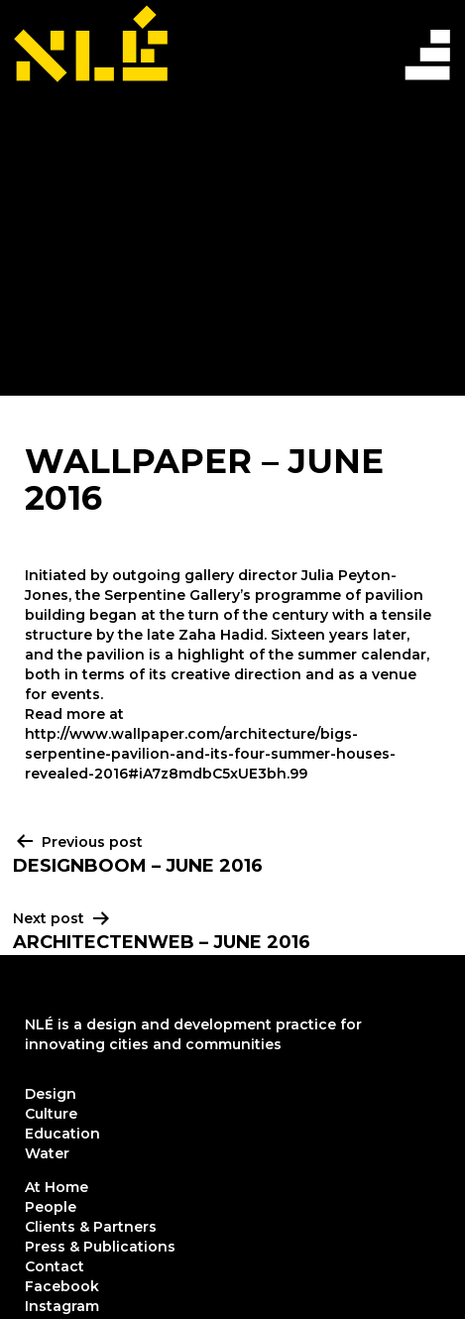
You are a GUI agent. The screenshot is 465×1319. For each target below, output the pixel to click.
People (50, 1207)
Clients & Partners (91, 1227)
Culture (51, 1114)
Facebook (62, 1286)
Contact (54, 1266)
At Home (56, 1187)
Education (62, 1133)
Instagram (62, 1306)
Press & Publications (100, 1247)
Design (50, 1094)
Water (47, 1153)
